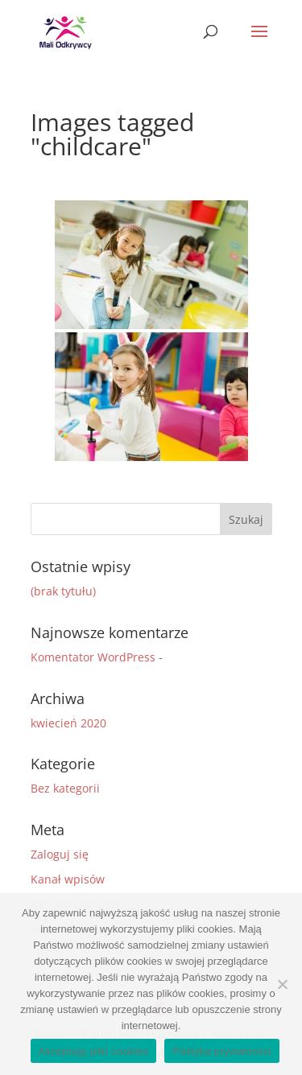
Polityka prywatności (221, 1051)
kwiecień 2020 (68, 723)
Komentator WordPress (93, 657)
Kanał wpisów (68, 879)
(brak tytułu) (63, 591)
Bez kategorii (65, 788)
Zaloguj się (60, 854)
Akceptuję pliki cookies (94, 1051)
